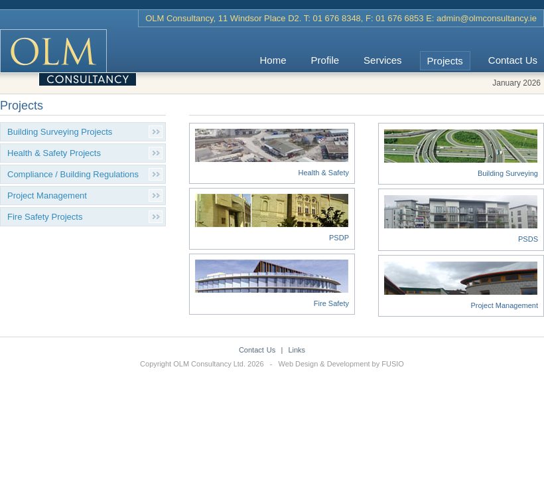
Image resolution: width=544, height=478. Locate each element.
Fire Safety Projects (44, 217)
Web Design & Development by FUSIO (341, 364)
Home (273, 60)
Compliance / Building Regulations (73, 174)
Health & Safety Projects (54, 153)
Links (296, 350)
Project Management (47, 195)
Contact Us (512, 60)
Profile (325, 60)
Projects (445, 60)
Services (383, 60)
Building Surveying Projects (59, 132)
